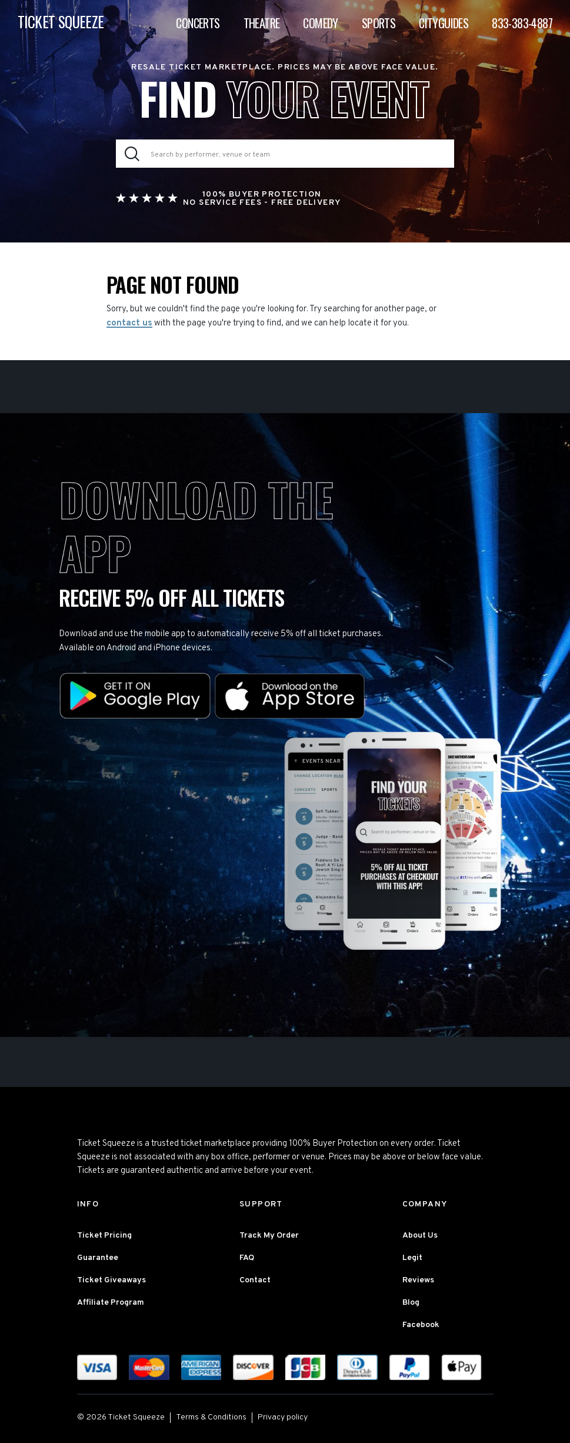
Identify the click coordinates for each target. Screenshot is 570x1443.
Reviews (418, 1280)
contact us (129, 323)
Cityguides (443, 23)
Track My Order (269, 1236)
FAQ (246, 1258)
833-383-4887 (522, 23)
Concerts (197, 23)
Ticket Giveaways (111, 1280)
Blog (410, 1303)
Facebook (420, 1325)
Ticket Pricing (104, 1236)
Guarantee (97, 1258)
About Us (420, 1236)
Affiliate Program (110, 1303)
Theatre (262, 23)
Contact (255, 1280)
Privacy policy (283, 1417)
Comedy (320, 23)
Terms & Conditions (211, 1417)
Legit (412, 1258)
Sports (378, 23)
